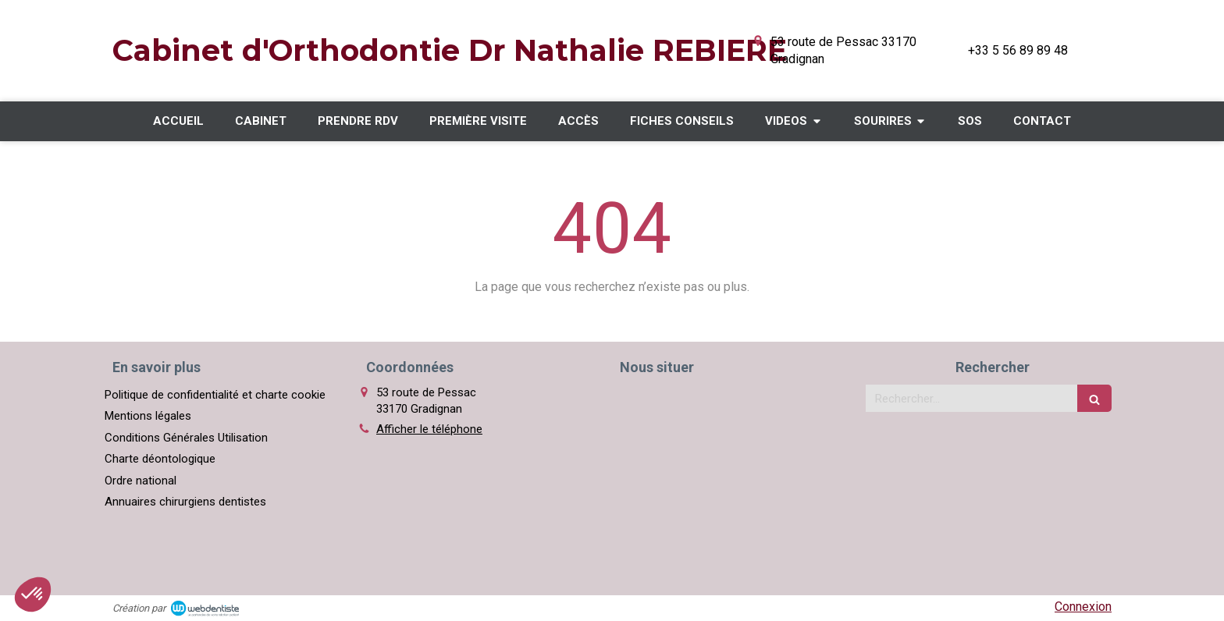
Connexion (1083, 606)
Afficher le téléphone (429, 429)
